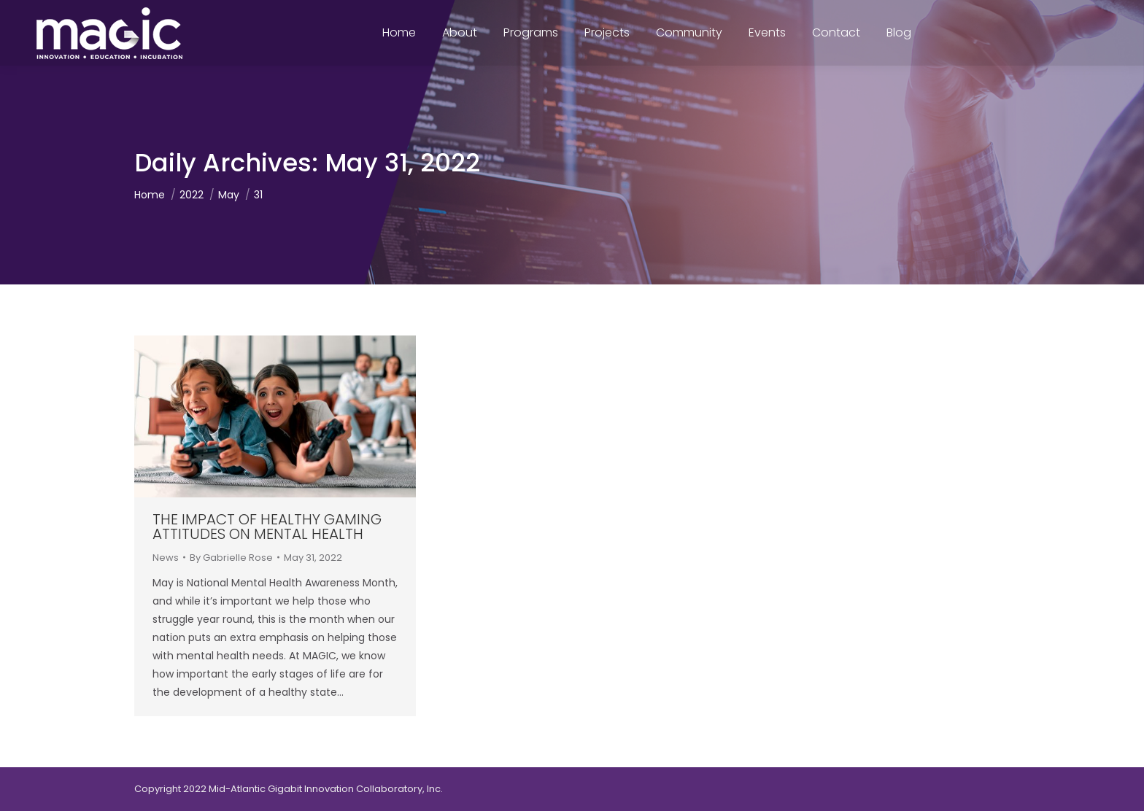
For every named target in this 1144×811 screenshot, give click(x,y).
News (165, 557)
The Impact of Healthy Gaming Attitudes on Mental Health (267, 526)
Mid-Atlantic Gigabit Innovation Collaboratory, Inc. (326, 789)
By (231, 557)
